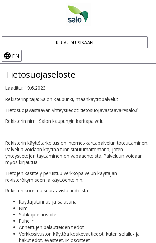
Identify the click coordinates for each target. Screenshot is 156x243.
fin (15, 56)
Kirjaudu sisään (74, 42)
